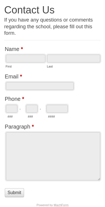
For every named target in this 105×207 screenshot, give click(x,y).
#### (51, 116)
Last (50, 66)
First (8, 66)
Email (13, 77)
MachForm (61, 205)
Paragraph (19, 127)
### (10, 116)
